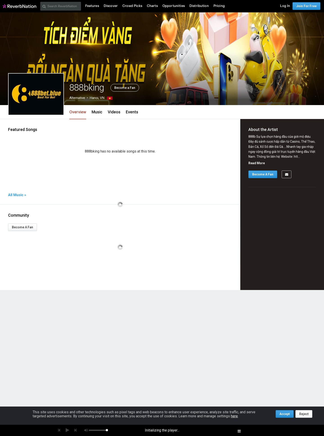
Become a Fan (124, 88)
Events (132, 112)
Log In (285, 6)
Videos (114, 112)
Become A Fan (22, 227)
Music (97, 112)
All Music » (17, 195)
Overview (77, 112)
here (234, 416)
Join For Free (306, 6)
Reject (303, 414)
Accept (284, 414)
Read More (256, 163)
